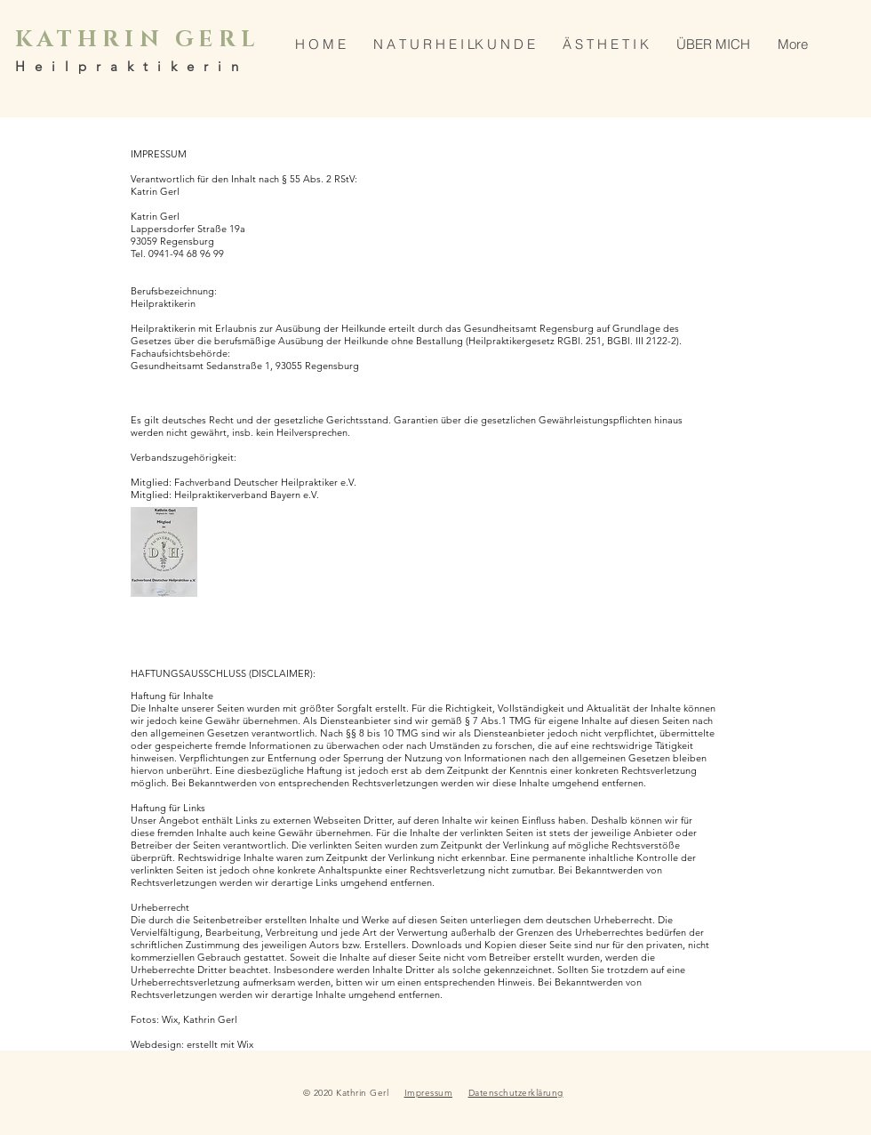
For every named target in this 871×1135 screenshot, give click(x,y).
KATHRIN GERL (137, 39)
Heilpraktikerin (131, 66)
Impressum (428, 1093)
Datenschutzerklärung (515, 1093)
